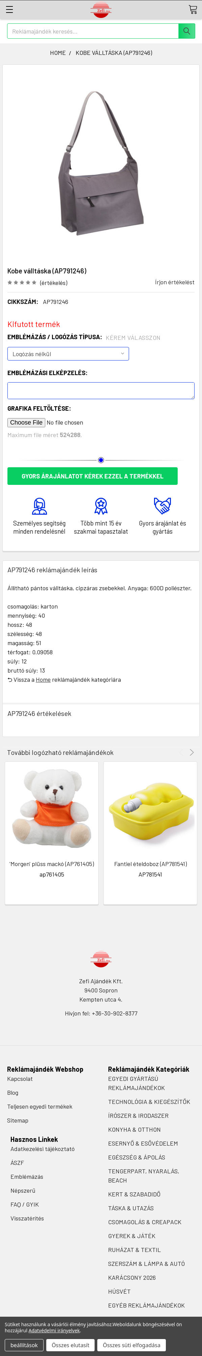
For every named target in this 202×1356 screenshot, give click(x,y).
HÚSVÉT (119, 1291)
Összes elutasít (71, 1345)
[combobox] (101, 31)
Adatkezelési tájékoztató (42, 1148)
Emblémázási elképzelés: (47, 372)
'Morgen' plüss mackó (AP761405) (51, 863)
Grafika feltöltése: (39, 408)
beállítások (24, 1345)
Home (43, 679)
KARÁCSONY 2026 (132, 1277)
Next (190, 752)
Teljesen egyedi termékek (39, 1106)
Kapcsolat (20, 1078)
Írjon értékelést (175, 282)
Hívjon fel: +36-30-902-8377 (101, 1013)
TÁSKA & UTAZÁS (131, 1208)
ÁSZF (17, 1162)
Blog (12, 1092)
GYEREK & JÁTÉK (131, 1235)
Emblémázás (26, 1176)
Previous (182, 752)
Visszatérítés (27, 1218)
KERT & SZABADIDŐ (134, 1194)
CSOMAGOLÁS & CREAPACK (144, 1222)
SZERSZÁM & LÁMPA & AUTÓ (146, 1263)
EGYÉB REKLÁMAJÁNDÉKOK (146, 1305)
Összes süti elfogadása (131, 1345)
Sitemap (17, 1120)
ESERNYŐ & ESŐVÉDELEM (143, 1143)
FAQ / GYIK (24, 1204)
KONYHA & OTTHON (134, 1129)
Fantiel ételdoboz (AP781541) (150, 863)
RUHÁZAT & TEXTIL (134, 1249)
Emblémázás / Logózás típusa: (84, 337)
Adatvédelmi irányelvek (54, 1330)
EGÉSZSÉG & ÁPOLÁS (136, 1157)
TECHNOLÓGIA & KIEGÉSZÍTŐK (149, 1101)
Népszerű (22, 1190)
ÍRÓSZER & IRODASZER (138, 1115)
